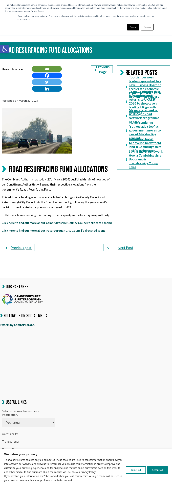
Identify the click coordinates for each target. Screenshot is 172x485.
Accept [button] (133, 27)
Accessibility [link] (10, 434)
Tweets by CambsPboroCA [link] (17, 325)
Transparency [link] (10, 441)
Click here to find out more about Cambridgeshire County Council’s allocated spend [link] (57, 223)
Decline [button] (147, 27)
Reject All (136, 470)
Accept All (157, 470)
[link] (4, 49)
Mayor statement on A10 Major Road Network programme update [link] (142, 116)
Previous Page (102, 69)
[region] (86, 467)
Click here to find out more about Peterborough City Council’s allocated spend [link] (53, 230)
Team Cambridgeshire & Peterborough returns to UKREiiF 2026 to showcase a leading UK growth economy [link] (143, 101)
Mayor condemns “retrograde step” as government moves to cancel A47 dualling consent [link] (143, 130)
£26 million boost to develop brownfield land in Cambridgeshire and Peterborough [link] (143, 144)
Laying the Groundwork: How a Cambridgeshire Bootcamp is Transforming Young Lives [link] (144, 159)
